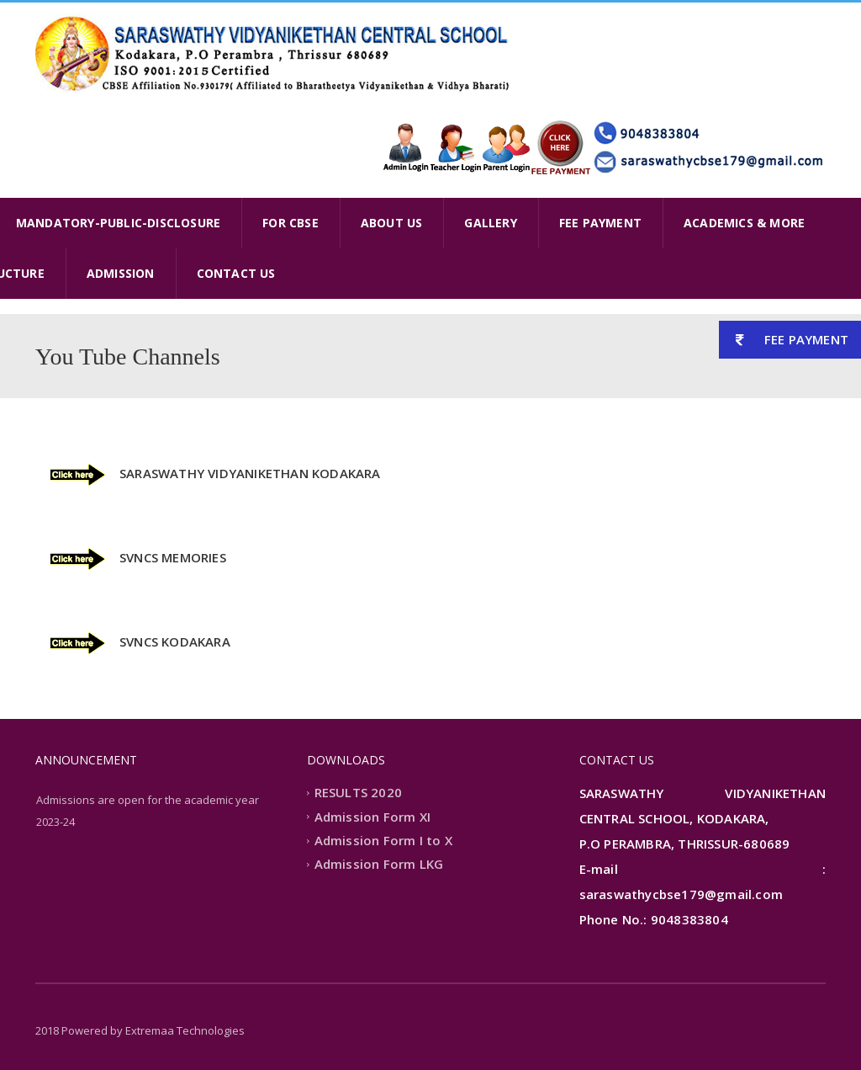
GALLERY (490, 223)
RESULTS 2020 (358, 793)
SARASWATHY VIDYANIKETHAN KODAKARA (250, 473)
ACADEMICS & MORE (744, 223)
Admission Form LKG (379, 864)
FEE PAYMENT (600, 223)
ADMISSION (121, 273)
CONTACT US (236, 273)
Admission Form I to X (383, 840)
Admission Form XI (372, 816)
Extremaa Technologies (185, 1030)
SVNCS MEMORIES (172, 557)
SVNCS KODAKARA (174, 641)
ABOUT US (392, 223)
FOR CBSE (290, 223)
